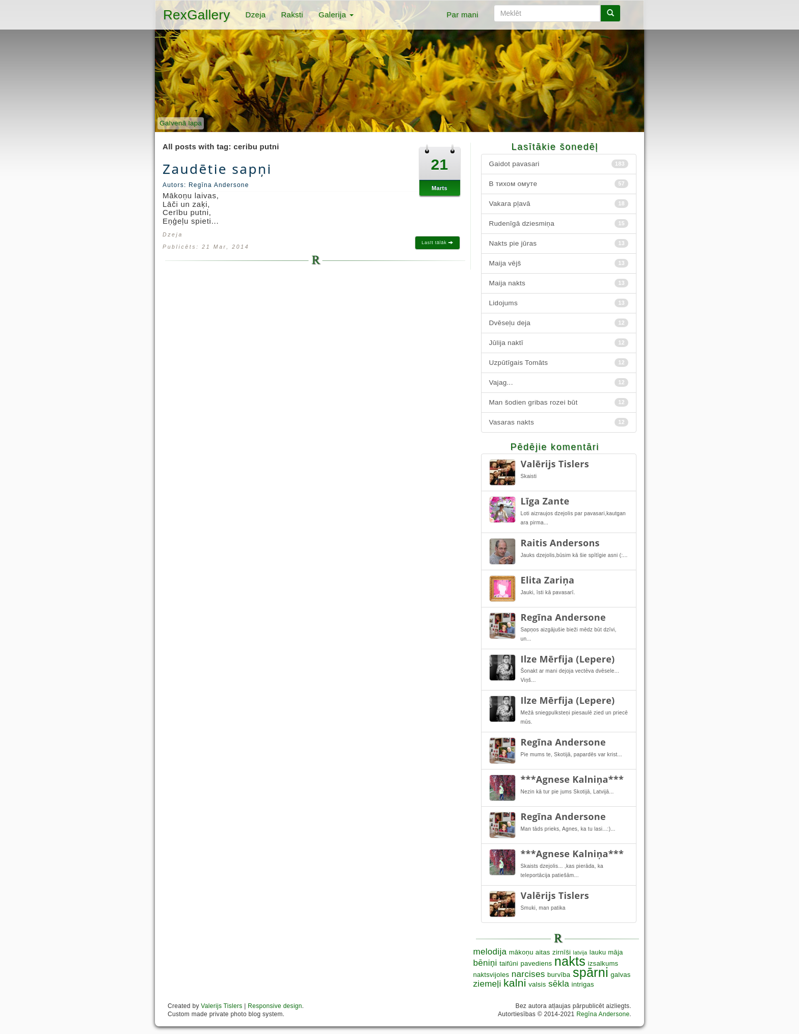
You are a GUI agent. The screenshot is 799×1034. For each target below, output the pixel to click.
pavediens (536, 963)
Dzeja (256, 14)
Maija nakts (559, 283)
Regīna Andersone (602, 1014)
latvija (580, 953)
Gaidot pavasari (559, 164)
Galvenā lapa (180, 123)
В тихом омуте (559, 183)
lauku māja (606, 952)
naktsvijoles (491, 974)
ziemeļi (487, 984)
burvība (558, 974)
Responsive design (275, 1006)
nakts (569, 961)
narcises (528, 974)
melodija (490, 952)
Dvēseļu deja (559, 323)
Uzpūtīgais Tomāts (559, 362)
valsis (537, 984)
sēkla (558, 984)
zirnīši (561, 952)
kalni (514, 983)
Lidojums (559, 303)
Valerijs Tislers (221, 1006)
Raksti (292, 14)
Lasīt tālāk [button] (437, 242)
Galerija (336, 14)
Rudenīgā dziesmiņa (559, 223)
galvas (620, 974)
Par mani (462, 14)
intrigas (583, 984)
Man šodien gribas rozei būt (559, 402)
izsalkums (603, 963)
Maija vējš (559, 263)
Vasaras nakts (559, 422)
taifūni (508, 963)
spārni (590, 972)
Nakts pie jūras (559, 243)
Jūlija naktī (559, 342)
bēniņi (485, 963)
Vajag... (559, 382)
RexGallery (196, 14)
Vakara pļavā (559, 203)
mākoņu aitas (529, 952)
